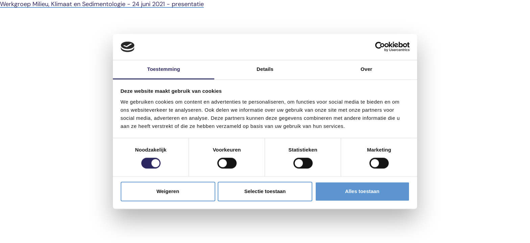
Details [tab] (265, 69)
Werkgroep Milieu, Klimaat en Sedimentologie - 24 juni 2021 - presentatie (102, 4)
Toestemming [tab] (163, 69)
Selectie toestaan (265, 191)
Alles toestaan (362, 191)
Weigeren (167, 191)
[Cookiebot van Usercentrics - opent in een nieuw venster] (380, 47)
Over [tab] (366, 69)
